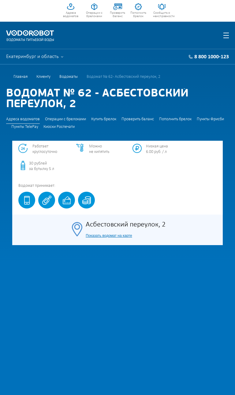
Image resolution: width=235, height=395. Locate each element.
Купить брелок (103, 119)
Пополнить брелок (138, 14)
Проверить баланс (117, 14)
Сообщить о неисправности (161, 14)
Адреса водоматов (70, 14)
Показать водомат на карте (109, 236)
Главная (20, 76)
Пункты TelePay (24, 127)
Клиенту (43, 76)
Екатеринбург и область (32, 56)
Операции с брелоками (94, 14)
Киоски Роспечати (59, 127)
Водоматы (68, 76)
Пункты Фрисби (210, 119)
